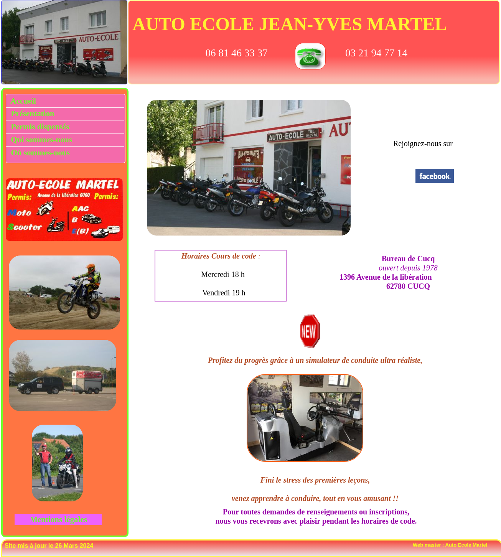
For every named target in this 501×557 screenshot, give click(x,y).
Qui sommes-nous (40, 139)
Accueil (21, 100)
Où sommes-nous (40, 152)
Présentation (30, 113)
